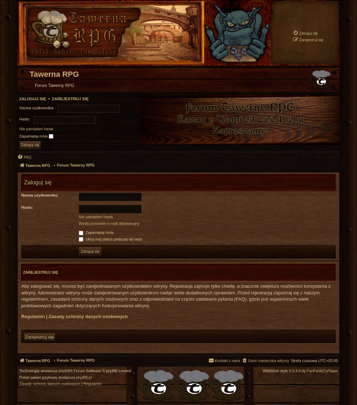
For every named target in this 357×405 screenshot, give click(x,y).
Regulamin (33, 316)
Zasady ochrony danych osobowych (88, 316)
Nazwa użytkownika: (39, 195)
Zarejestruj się (70, 99)
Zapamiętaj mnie (36, 136)
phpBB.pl (84, 377)
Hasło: (27, 207)
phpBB (64, 371)
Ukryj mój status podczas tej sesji (110, 239)
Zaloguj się (32, 99)
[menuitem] (305, 33)
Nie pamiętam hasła (36, 129)
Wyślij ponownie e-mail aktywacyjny (109, 223)
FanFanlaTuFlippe (322, 371)
